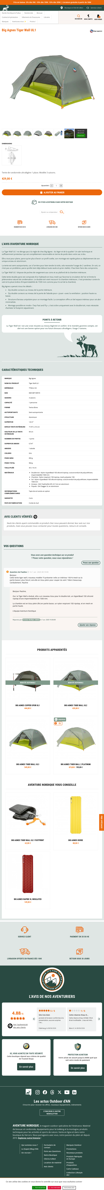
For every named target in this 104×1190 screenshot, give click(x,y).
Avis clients (48, 1166)
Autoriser (81, 136)
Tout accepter (39, 1187)
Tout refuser (54, 1187)
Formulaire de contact (50, 1146)
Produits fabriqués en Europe (74, 1157)
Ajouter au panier (54, 192)
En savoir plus (26, 1066)
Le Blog (29, 1092)
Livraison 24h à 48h (52, 227)
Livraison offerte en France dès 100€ (24, 958)
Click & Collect (50, 1159)
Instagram (37, 1092)
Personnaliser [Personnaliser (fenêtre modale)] (69, 1187)
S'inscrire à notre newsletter (52, 1112)
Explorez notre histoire (29, 1138)
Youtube (66, 1092)
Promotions (71, 1149)
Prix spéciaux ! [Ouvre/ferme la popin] (101, 822)
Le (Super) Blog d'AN (29, 1149)
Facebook (44, 1092)
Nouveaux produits (74, 1153)
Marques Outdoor (73, 1145)
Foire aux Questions (52, 1151)
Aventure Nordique (26, 1125)
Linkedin (74, 1092)
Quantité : (45, 185)
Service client (24, 937)
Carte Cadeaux (72, 1169)
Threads (52, 1092)
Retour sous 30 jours (84, 227)
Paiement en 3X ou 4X (20, 227)
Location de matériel (52, 1162)
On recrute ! (26, 1153)
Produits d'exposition (71, 1163)
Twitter (59, 1092)
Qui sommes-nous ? (29, 1145)
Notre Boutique (50, 1155)
